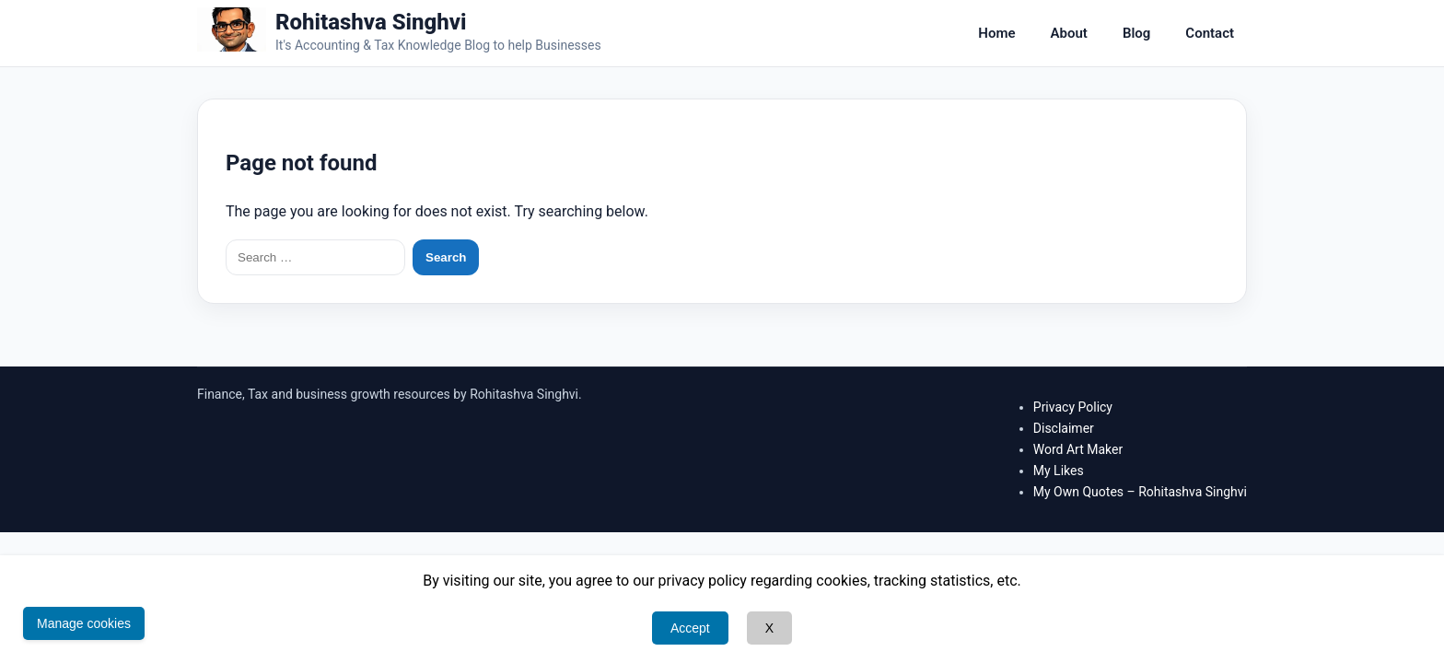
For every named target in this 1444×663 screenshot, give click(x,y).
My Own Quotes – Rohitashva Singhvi (1140, 491)
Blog (1136, 33)
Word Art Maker (1078, 449)
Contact (1209, 33)
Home (996, 33)
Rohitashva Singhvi (371, 22)
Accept (690, 628)
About (1069, 33)
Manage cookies (84, 623)
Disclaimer (1063, 428)
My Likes (1058, 470)
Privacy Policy (1072, 407)
